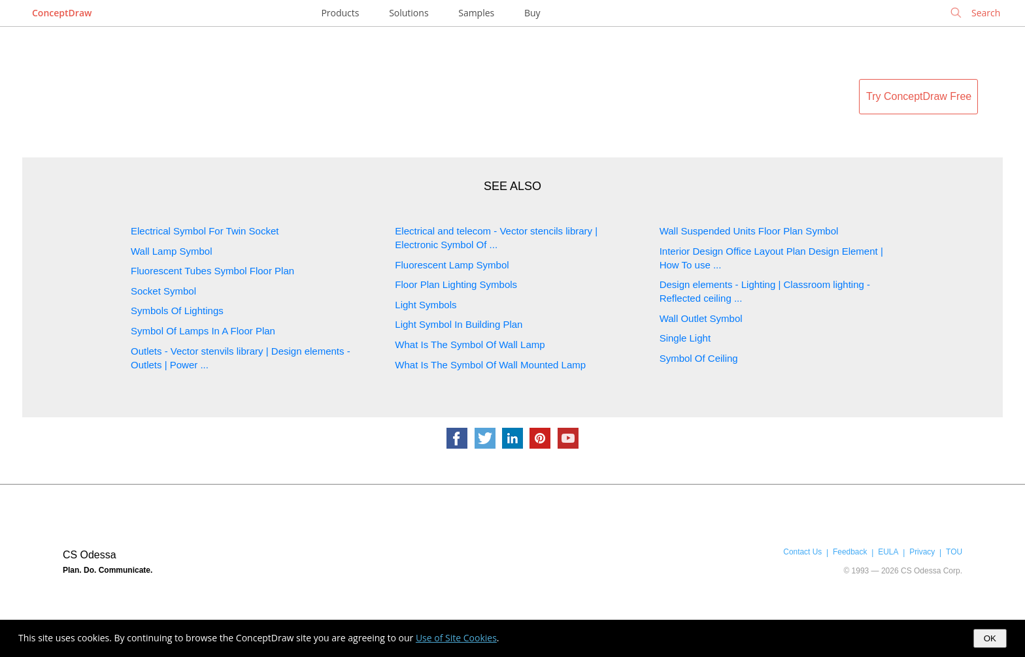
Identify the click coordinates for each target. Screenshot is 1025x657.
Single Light (685, 338)
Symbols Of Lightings (177, 310)
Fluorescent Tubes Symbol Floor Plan (212, 270)
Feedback (850, 551)
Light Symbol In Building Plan (458, 324)
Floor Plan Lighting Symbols (456, 284)
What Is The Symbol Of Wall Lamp (470, 344)
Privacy (922, 551)
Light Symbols (425, 304)
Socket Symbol (163, 290)
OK (990, 638)
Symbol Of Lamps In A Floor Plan (203, 330)
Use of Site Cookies (456, 638)
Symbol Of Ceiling (699, 358)
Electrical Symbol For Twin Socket (204, 230)
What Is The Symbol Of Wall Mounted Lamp (490, 364)
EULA (888, 551)
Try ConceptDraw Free (918, 96)
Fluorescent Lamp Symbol (452, 264)
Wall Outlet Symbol (701, 318)
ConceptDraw (62, 13)
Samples (476, 13)
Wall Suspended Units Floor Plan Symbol (749, 230)
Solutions (408, 13)
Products (340, 13)
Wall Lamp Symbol (171, 251)
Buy (532, 13)
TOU (954, 551)
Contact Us (802, 551)
